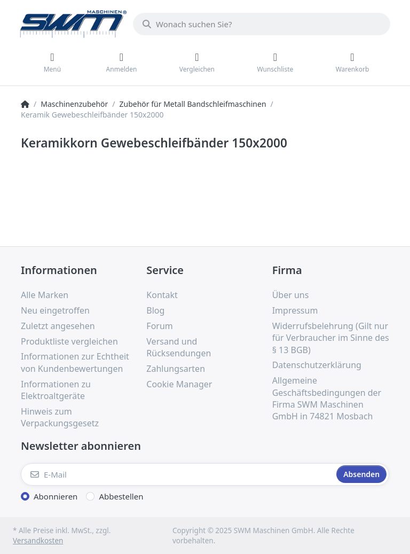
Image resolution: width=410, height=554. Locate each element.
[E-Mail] (177, 474)
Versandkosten (38, 540)
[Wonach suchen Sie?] (261, 24)
